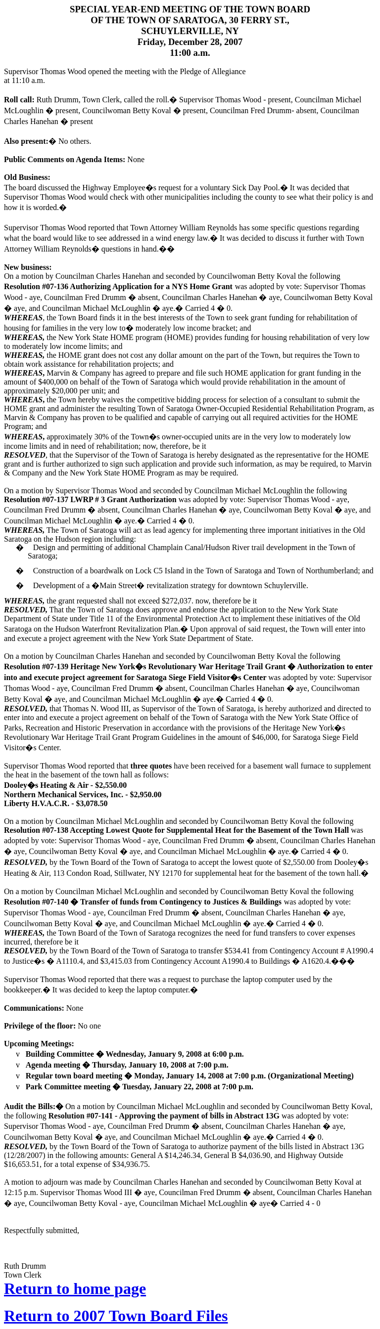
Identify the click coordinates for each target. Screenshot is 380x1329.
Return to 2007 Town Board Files (116, 1316)
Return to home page (75, 1288)
